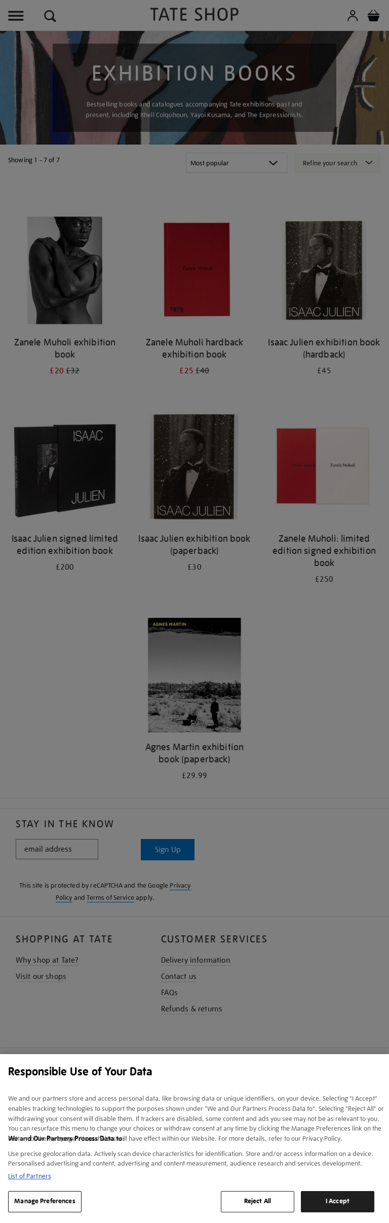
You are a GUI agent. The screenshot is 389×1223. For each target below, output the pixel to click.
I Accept (337, 1201)
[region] (194, 1138)
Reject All (257, 1201)
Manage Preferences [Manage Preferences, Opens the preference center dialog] (44, 1201)
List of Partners (29, 1176)
